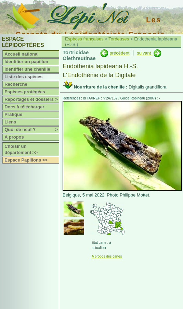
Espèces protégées (24, 91)
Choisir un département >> (21, 149)
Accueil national (21, 54)
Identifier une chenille (27, 69)
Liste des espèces (23, 76)
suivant (144, 53)
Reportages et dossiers (31, 99)
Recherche (15, 84)
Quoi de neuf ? (31, 130)
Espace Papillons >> (26, 160)
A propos (14, 137)
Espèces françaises (84, 38)
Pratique (13, 114)
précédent (119, 53)
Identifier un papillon (26, 61)
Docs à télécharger (24, 106)
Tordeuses (118, 38)
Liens (10, 121)
